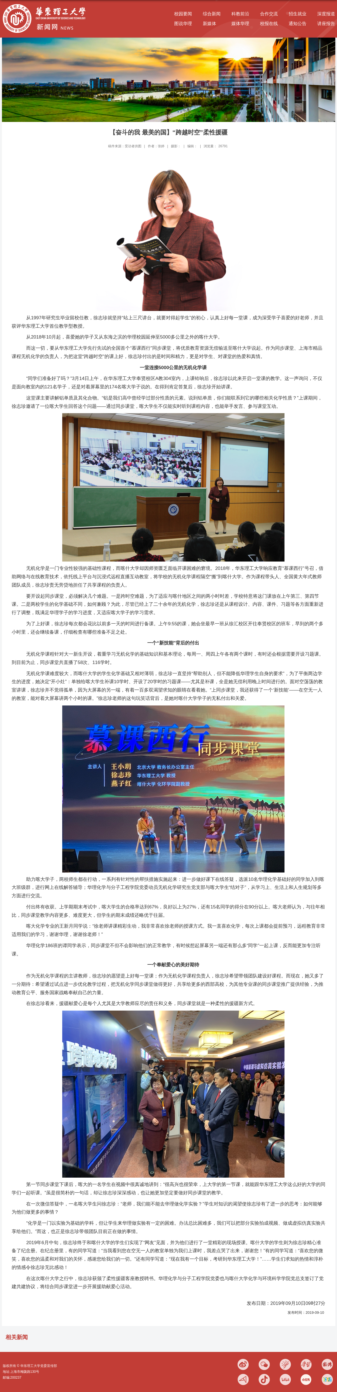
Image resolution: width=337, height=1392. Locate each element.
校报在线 (269, 23)
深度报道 (326, 13)
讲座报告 (326, 23)
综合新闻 (212, 13)
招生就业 (297, 13)
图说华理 (183, 23)
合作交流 (269, 13)
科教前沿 (240, 13)
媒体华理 (240, 23)
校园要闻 (183, 13)
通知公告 (297, 23)
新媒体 (209, 23)
